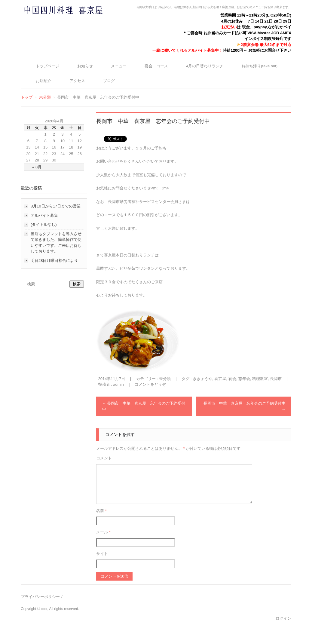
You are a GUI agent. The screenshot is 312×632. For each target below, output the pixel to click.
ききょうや (202, 378)
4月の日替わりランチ (204, 66)
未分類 (165, 378)
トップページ (47, 66)
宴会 (232, 378)
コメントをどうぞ (150, 384)
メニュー (119, 66)
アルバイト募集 (44, 215)
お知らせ (85, 66)
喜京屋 (220, 378)
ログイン (283, 618)
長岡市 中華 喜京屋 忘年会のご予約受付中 (143, 406)
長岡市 (276, 378)
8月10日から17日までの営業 (56, 206)
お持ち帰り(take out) (259, 66)
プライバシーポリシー (40, 596)
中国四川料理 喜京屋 (47, 22)
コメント (104, 458)
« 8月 (36, 167)
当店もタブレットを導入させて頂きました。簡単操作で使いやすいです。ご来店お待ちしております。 (56, 243)
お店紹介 (43, 80)
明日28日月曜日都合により (54, 260)
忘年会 (244, 378)
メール (103, 532)
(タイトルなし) (44, 224)
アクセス (77, 80)
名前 (101, 510)
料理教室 (260, 378)
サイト (102, 553)
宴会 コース (156, 66)
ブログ (109, 80)
